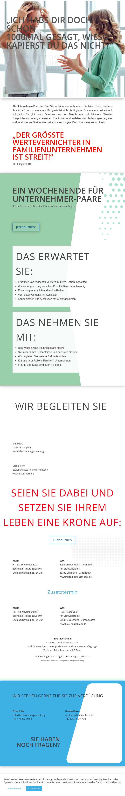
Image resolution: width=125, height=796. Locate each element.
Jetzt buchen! (26, 227)
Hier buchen (62, 540)
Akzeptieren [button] (34, 788)
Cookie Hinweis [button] (14, 788)
